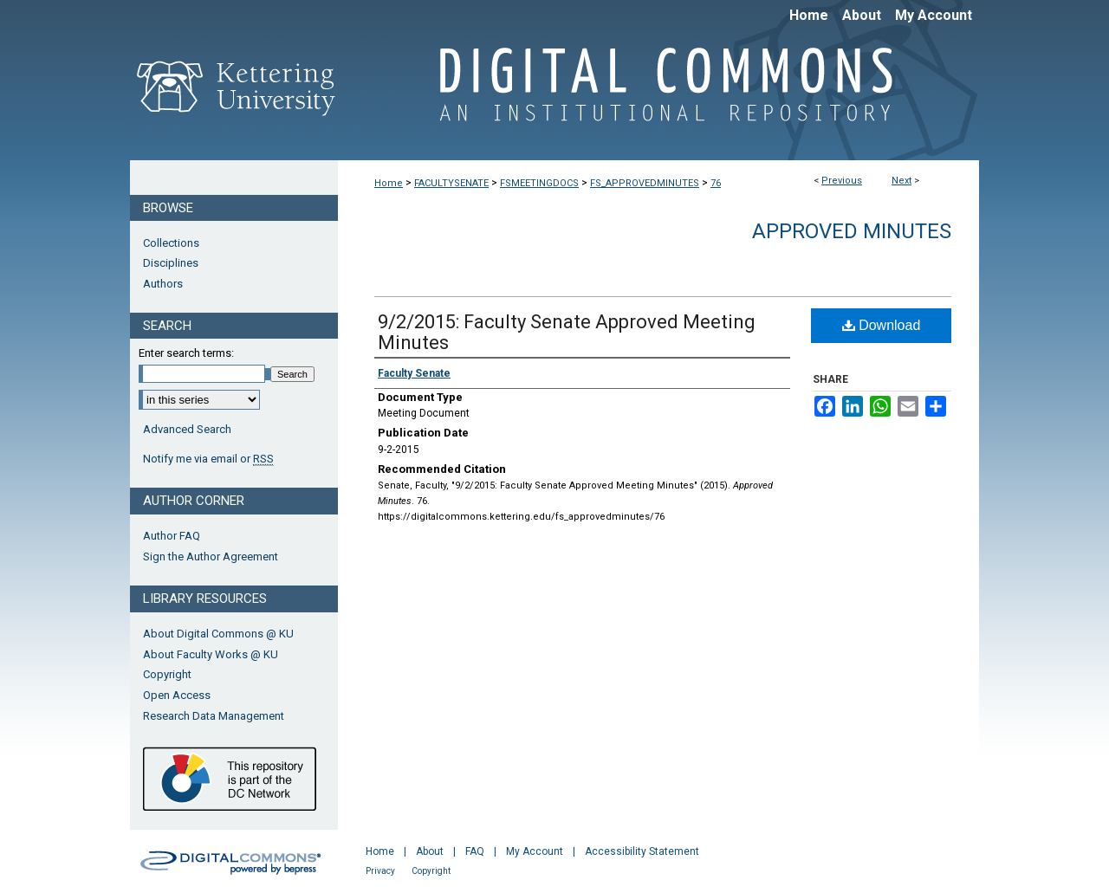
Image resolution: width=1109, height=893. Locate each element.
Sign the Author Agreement (210, 556)
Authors (163, 283)
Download (881, 325)
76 (715, 183)
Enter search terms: (186, 352)
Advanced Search (187, 429)
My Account (534, 851)
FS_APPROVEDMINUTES (644, 183)
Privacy (380, 871)
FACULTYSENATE (451, 183)
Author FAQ (171, 535)
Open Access (177, 695)
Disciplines (170, 262)
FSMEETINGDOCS (539, 183)
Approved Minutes (851, 231)
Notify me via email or (208, 459)
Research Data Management (213, 715)
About (430, 851)
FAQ (474, 851)
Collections (171, 242)
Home (388, 183)
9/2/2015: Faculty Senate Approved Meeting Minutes (567, 332)
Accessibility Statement (642, 851)
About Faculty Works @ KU (210, 654)
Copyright (167, 674)
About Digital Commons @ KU (218, 633)
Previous (841, 180)
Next (901, 180)
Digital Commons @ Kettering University (658, 93)
